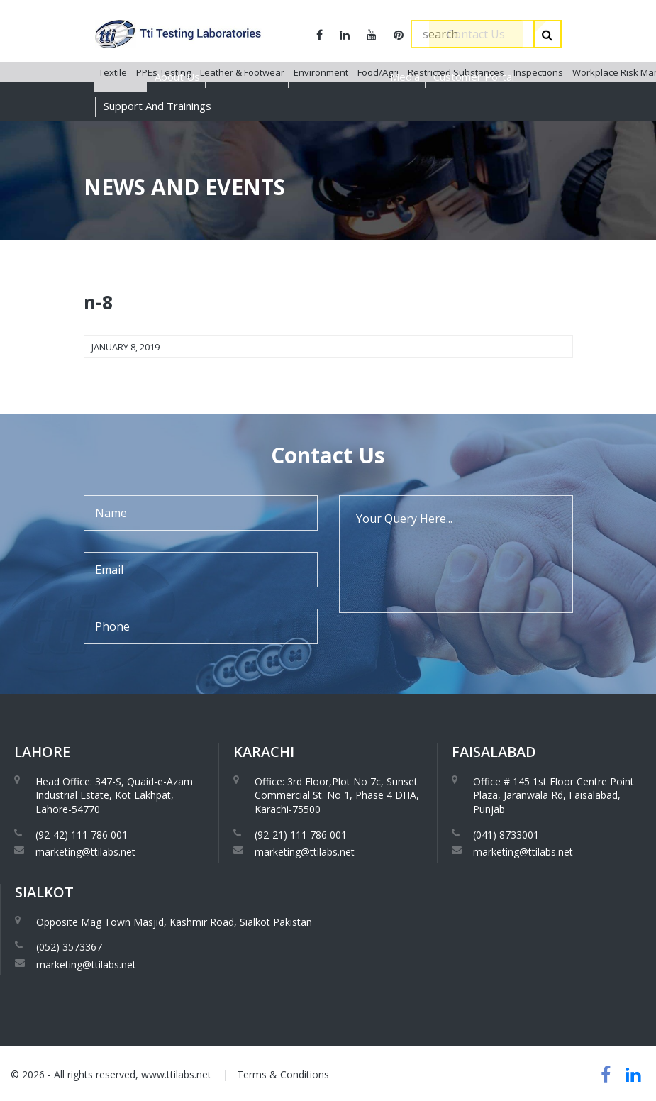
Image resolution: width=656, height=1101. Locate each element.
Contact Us (476, 34)
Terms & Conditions (283, 1074)
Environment (321, 134)
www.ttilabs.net (176, 1074)
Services (120, 77)
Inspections (538, 134)
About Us (177, 77)
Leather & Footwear (242, 134)
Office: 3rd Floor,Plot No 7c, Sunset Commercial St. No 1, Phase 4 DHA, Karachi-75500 (337, 795)
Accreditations (248, 77)
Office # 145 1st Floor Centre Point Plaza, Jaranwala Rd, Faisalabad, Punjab (553, 795)
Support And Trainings (157, 106)
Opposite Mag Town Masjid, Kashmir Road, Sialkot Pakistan (174, 922)
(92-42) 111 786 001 (81, 834)
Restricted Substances (456, 134)
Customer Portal (473, 77)
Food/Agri (378, 134)
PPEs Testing (163, 134)
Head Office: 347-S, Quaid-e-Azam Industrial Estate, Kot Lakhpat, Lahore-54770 (114, 795)
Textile (113, 134)
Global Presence (336, 77)
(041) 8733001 (506, 834)
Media (405, 77)
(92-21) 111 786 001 (301, 834)
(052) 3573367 (69, 946)
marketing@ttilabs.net (85, 851)
